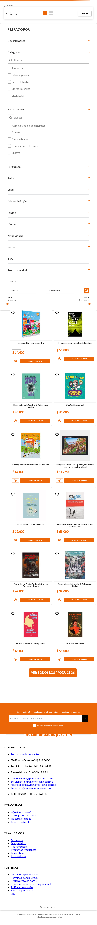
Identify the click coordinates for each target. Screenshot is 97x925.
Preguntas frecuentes (23, 849)
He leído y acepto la (50, 725)
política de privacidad (56, 725)
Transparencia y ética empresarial (31, 884)
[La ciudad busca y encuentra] (31, 336)
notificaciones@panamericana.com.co (33, 784)
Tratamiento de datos (24, 880)
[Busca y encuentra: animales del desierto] (31, 456)
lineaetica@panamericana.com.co (31, 788)
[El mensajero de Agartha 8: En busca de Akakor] (31, 397)
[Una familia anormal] (75, 397)
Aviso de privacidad (22, 890)
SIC (13, 893)
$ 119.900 (84, 300)
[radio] (45, 13)
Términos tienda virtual (24, 877)
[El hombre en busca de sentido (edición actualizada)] (75, 516)
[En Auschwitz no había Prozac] (31, 516)
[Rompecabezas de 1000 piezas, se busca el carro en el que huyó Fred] (75, 456)
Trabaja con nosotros (23, 815)
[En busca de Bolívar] (75, 635)
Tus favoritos (19, 846)
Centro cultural (20, 821)
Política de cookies (22, 887)
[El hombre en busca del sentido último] (75, 336)
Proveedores (18, 856)
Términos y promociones (25, 874)
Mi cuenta (17, 840)
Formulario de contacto (25, 754)
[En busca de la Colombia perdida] (31, 635)
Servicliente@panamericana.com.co (32, 781)
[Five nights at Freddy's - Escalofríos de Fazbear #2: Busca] (31, 576)
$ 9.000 (12, 300)
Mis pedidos (18, 843)
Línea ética (17, 853)
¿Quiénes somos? (21, 812)
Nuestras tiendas (21, 818)
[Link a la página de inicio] (8, 5)
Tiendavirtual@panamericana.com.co (33, 778)
